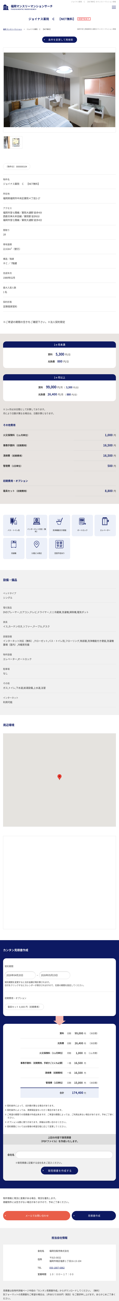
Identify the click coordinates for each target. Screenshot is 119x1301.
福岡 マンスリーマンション (12, 35)
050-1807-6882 (57, 1263)
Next (111, 85)
